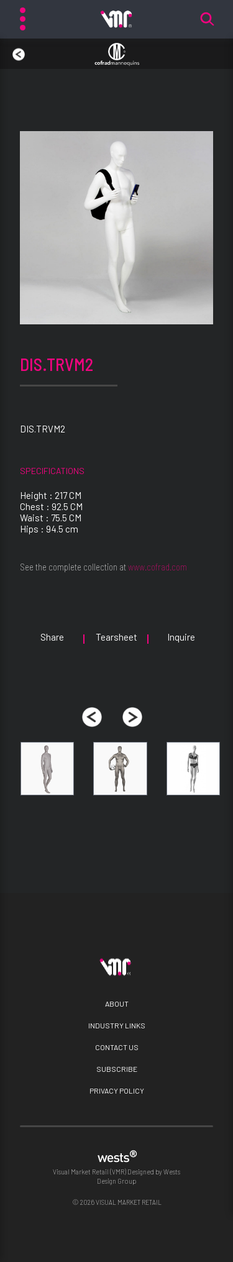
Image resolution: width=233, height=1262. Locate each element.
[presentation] (92, 717)
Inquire (181, 636)
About (117, 1003)
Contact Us (117, 1047)
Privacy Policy (116, 1090)
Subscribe (116, 1068)
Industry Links (116, 1025)
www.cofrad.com (157, 566)
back (12, 48)
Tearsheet (116, 636)
